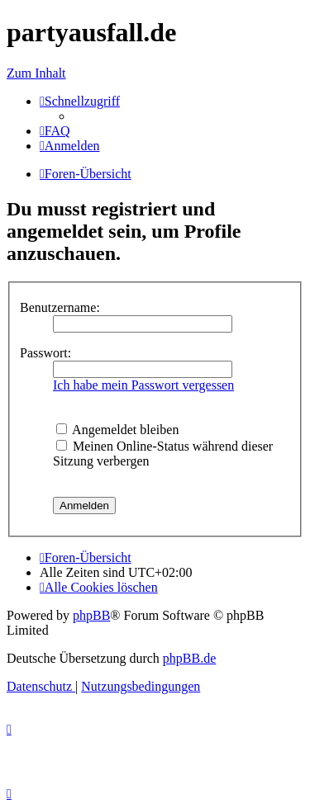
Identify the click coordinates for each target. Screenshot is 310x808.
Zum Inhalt (36, 73)
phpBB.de (189, 658)
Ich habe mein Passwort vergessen (143, 385)
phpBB (91, 615)
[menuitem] (55, 131)
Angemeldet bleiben (117, 430)
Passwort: (45, 353)
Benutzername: (60, 307)
